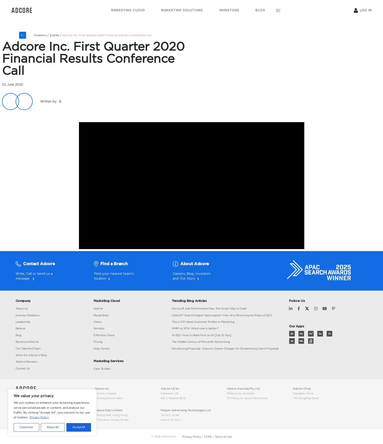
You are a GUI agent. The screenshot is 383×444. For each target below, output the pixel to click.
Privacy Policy (39, 417)
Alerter (98, 308)
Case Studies (102, 368)
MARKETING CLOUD (128, 10)
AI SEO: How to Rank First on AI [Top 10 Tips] (201, 335)
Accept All (79, 427)
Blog (190, 273)
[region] (52, 412)
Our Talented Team (28, 348)
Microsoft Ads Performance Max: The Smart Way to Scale (209, 308)
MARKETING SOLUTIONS (182, 10)
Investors (203, 273)
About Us (22, 308)
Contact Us (23, 368)
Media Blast (101, 315)
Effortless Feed (104, 335)
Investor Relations (28, 315)
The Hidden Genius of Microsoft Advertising (201, 341)
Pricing (98, 341)
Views (98, 321)
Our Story (187, 278)
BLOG (260, 10)
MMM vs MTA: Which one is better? (195, 328)
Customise (26, 427)
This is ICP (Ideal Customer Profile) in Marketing (203, 321)
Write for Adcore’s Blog (31, 355)
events (54, 35)
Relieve (21, 328)
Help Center (102, 348)
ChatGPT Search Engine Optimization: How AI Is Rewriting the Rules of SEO (222, 315)
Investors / (41, 35)
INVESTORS (229, 10)
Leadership (23, 321)
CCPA (208, 436)
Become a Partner (27, 341)
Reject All (53, 427)
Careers (179, 273)
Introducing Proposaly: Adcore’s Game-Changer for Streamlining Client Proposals (225, 348)
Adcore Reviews (26, 361)
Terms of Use (223, 436)
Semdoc (99, 328)
